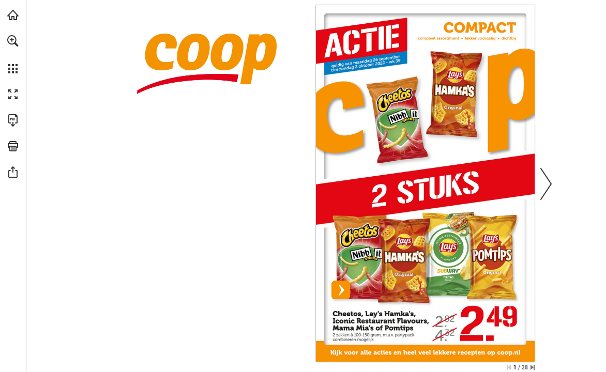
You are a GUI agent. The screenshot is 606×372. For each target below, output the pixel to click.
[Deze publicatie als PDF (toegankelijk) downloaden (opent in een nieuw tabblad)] (13, 120)
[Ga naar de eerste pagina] (509, 367)
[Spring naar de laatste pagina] (533, 367)
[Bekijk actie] (425, 175)
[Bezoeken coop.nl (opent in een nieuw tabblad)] (13, 15)
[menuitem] (13, 54)
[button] (13, 41)
